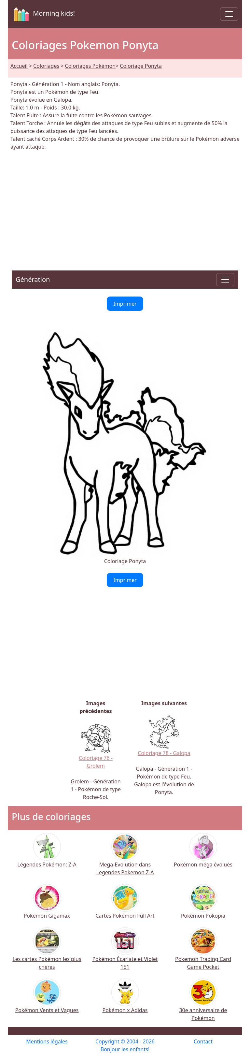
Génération (33, 279)
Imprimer (125, 303)
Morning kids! (43, 14)
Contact (203, 1041)
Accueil (19, 65)
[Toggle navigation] (229, 14)
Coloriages (46, 65)
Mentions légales (47, 1041)
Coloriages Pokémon (90, 65)
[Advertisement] (125, 206)
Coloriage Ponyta (141, 65)
